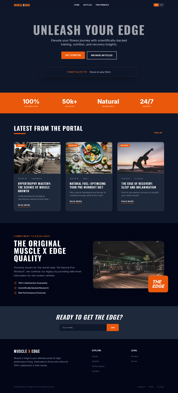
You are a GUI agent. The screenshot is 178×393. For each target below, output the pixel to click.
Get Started (73, 55)
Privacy (134, 356)
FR (161, 5)
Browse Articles (101, 55)
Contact (95, 371)
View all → (159, 132)
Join (113, 327)
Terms (134, 361)
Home (76, 5)
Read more (24, 205)
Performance (102, 5)
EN (156, 5)
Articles (87, 5)
